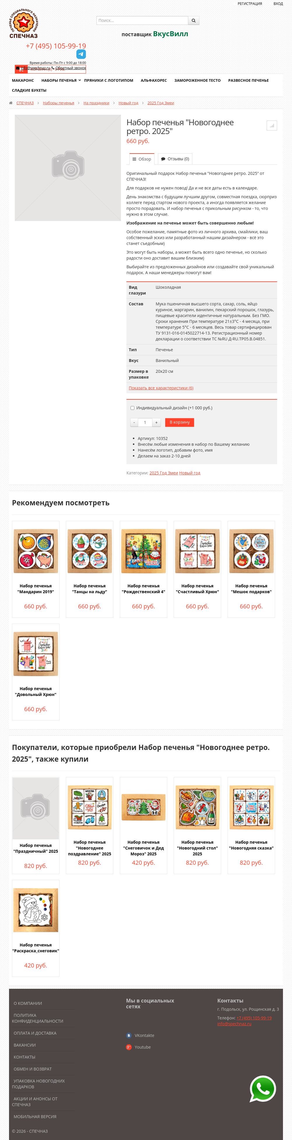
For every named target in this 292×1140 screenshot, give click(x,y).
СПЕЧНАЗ (25, 102)
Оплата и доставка (35, 1033)
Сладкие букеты (29, 90)
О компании (28, 1003)
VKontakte (144, 1035)
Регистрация (250, 3)
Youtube (143, 1047)
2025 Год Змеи (160, 102)
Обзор (142, 159)
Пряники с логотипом (109, 80)
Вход (278, 3)
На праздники (97, 102)
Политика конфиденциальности (37, 1018)
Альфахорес (155, 80)
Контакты (24, 1057)
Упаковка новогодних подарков (38, 1083)
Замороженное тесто (198, 80)
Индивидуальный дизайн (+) (171, 407)
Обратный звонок (71, 67)
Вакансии (25, 1045)
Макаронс (23, 80)
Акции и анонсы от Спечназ (34, 1101)
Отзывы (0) (175, 158)
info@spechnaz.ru (35, 67)
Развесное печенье (250, 80)
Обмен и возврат (33, 1069)
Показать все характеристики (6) (161, 388)
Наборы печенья (59, 80)
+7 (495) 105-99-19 (56, 46)
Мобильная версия (35, 1116)
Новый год (128, 102)
